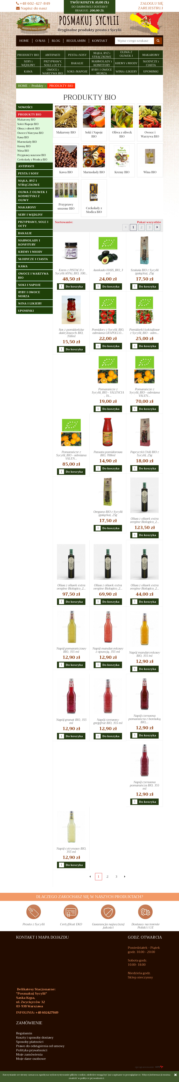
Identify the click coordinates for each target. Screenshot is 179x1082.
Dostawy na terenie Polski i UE (145, 926)
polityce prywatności (92, 1078)
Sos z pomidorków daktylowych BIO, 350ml (71, 333)
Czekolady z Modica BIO (94, 210)
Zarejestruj (150, 8)
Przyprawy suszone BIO (65, 206)
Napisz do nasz (31, 8)
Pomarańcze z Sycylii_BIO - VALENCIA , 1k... (108, 392)
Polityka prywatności (31, 1050)
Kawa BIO (65, 172)
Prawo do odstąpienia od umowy (40, 1046)
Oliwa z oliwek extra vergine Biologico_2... (144, 520)
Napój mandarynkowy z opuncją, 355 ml (107, 650)
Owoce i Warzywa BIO (150, 134)
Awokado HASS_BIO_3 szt (108, 272)
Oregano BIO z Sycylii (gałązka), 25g (107, 513)
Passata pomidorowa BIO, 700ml (108, 453)
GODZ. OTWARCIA (145, 937)
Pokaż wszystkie (149, 222)
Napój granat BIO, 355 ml (71, 721)
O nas (40, 41)
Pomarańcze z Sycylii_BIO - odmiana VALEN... (144, 392)
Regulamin (76, 41)
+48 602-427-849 (33, 3)
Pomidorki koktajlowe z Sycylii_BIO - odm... (144, 331)
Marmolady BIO (94, 172)
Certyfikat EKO (71, 925)
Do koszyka (74, 287)
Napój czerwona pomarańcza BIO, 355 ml (144, 785)
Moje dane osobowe (31, 1059)
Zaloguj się (151, 3)
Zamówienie (29, 1023)
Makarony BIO (66, 132)
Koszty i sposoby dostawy (34, 1038)
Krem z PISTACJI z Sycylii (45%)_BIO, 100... (71, 272)
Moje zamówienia (29, 1055)
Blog (56, 41)
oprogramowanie (149, 1067)
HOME (24, 41)
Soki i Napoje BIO (94, 134)
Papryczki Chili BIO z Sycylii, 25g (144, 453)
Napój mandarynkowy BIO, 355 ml (144, 654)
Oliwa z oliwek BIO (122, 134)
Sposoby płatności (29, 1042)
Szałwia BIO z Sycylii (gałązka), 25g (144, 272)
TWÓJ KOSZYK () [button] (89, 6)
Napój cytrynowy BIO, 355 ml (71, 850)
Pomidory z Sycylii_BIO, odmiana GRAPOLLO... (108, 331)
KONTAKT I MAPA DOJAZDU (42, 937)
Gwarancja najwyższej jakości (108, 926)
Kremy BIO (122, 172)
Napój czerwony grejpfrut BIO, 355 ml (107, 721)
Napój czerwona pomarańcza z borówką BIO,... (144, 719)
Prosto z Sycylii (34, 925)
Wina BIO (150, 172)
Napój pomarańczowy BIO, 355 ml (71, 650)
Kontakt (99, 41)
